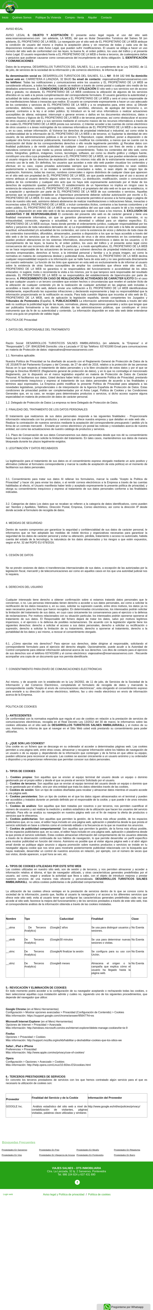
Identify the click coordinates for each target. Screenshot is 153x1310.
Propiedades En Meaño (87, 1150)
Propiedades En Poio (49, 1150)
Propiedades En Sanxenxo (14, 1150)
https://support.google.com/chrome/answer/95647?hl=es (61, 1015)
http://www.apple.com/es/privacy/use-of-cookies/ (56, 1052)
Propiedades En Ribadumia (127, 1150)
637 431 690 (87, 1174)
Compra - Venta (74, 17)
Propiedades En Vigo (12, 1155)
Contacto (106, 17)
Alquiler (92, 17)
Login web (8, 1194)
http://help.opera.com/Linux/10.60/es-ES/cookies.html (59, 1064)
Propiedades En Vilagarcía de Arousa (57, 1155)
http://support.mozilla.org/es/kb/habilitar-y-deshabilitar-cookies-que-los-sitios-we (74, 1040)
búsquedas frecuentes (18, 1142)
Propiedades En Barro (124, 1155)
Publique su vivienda (48, 17)
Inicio (5, 17)
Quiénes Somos (21, 17)
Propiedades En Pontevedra (89, 1155)
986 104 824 (70, 1174)
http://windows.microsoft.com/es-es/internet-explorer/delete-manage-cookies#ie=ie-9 (77, 1027)
